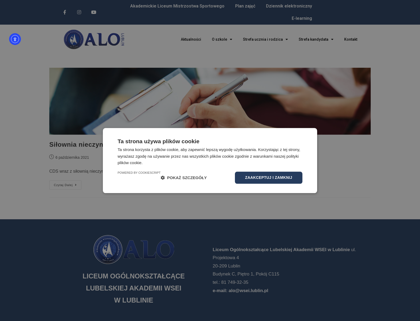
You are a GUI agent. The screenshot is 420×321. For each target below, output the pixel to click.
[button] (184, 177)
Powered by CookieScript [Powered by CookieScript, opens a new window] (139, 172)
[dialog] (210, 160)
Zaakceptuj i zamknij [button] (268, 177)
